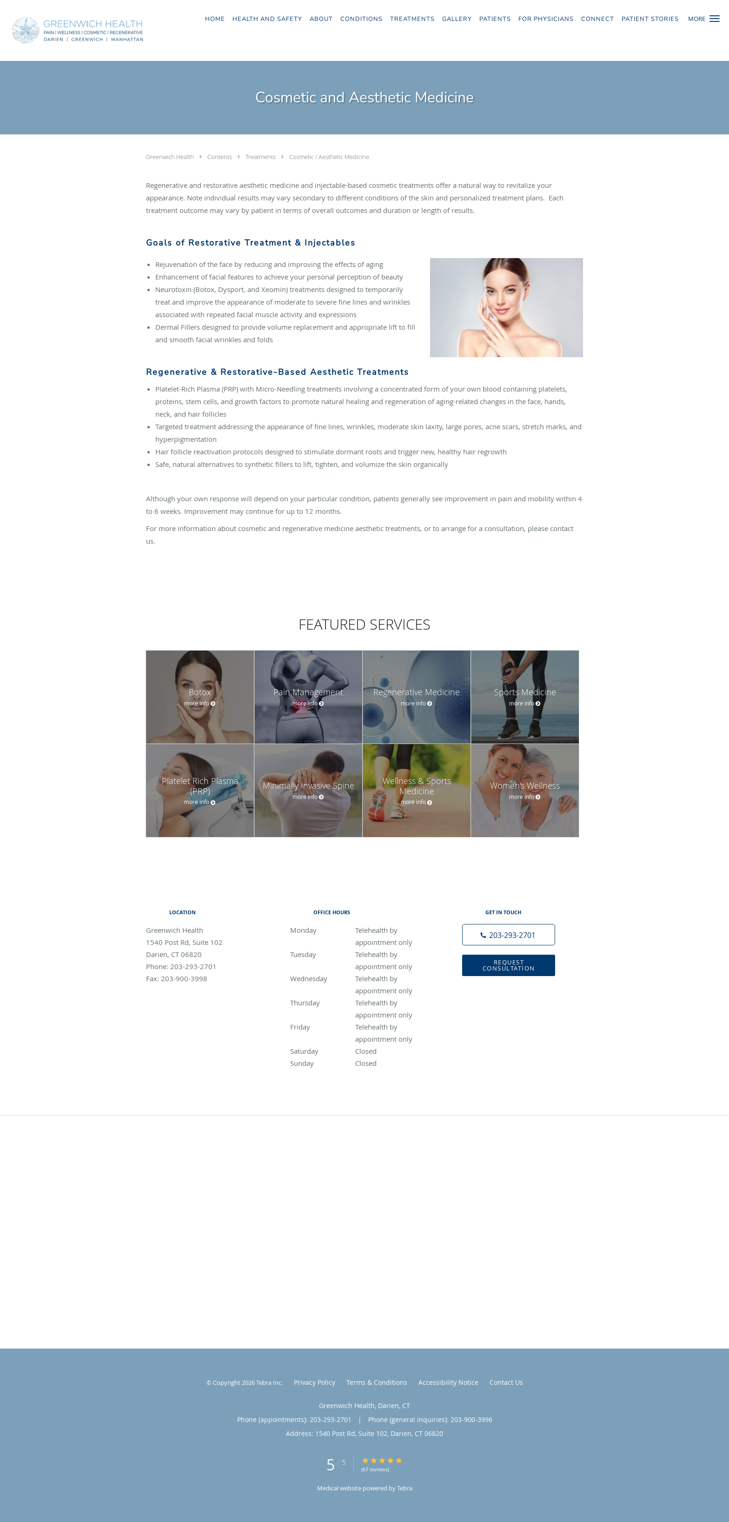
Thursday (362, 1003)
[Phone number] (508, 934)
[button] (714, 18)
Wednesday (362, 978)
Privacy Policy (314, 1382)
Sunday (362, 1063)
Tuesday (362, 954)
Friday (362, 1027)
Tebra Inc (268, 1382)
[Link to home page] (75, 30)
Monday (362, 930)
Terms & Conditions (376, 1382)
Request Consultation (509, 965)
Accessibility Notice (448, 1382)
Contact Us (506, 1382)
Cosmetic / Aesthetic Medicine (329, 157)
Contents (220, 157)
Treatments (261, 157)
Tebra (404, 1488)
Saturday (362, 1051)
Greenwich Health (170, 157)
